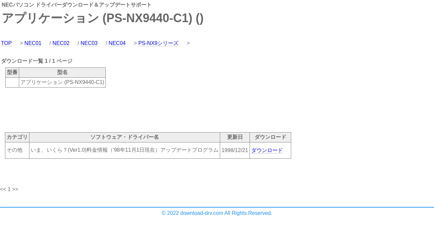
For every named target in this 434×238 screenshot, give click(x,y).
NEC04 (117, 43)
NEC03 (89, 43)
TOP (6, 43)
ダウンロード (267, 150)
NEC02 (61, 43)
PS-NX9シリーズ (158, 43)
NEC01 (33, 43)
